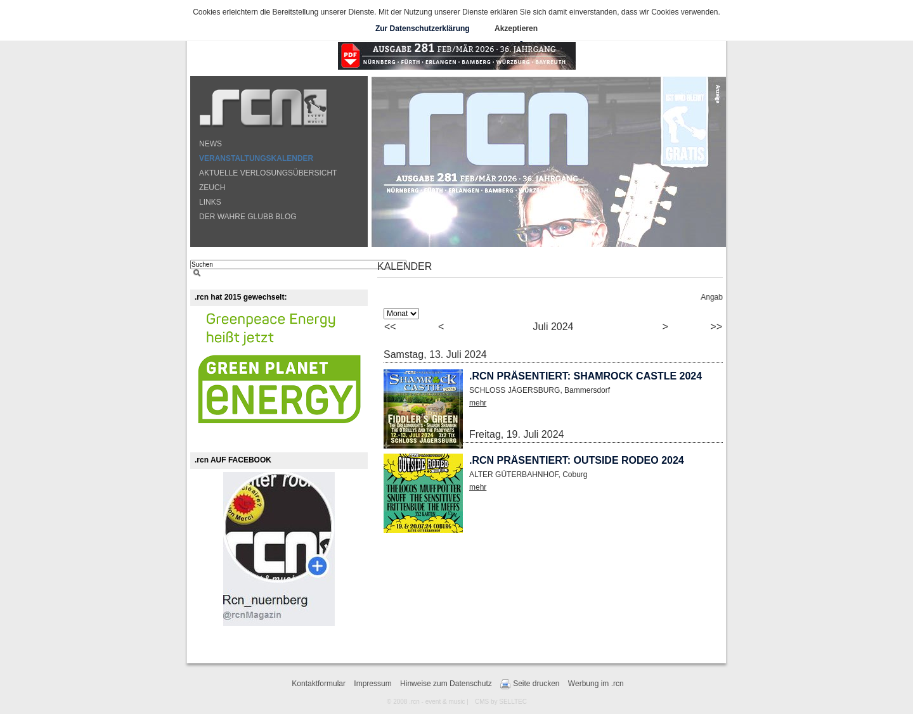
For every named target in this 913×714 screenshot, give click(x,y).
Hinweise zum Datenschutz (446, 683)
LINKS (210, 202)
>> (716, 326)
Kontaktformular (319, 683)
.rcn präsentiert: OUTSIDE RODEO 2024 (576, 460)
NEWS (210, 143)
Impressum (372, 683)
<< (390, 326)
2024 (562, 326)
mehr (477, 402)
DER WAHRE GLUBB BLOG (248, 216)
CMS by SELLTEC (501, 701)
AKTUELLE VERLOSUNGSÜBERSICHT (268, 173)
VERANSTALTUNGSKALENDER (256, 158)
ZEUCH (212, 187)
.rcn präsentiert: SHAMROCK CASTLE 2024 (585, 376)
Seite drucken (529, 684)
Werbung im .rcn (596, 683)
